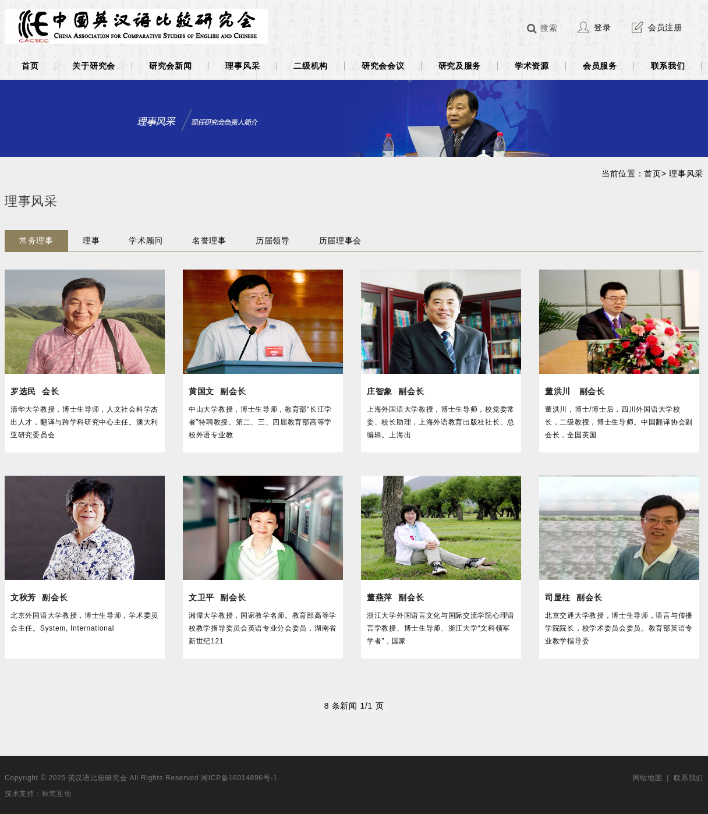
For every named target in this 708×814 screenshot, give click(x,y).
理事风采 (242, 65)
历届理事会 (340, 240)
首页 (30, 65)
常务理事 (36, 240)
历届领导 (273, 240)
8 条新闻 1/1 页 (354, 705)
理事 (91, 240)
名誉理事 (209, 240)
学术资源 (532, 65)
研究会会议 (383, 65)
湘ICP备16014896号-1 (239, 778)
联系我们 (668, 65)
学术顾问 (146, 240)
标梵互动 (57, 794)
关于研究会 (93, 65)
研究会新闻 (170, 65)
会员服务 (600, 65)
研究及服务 (460, 65)
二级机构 (310, 65)
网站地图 (648, 778)
